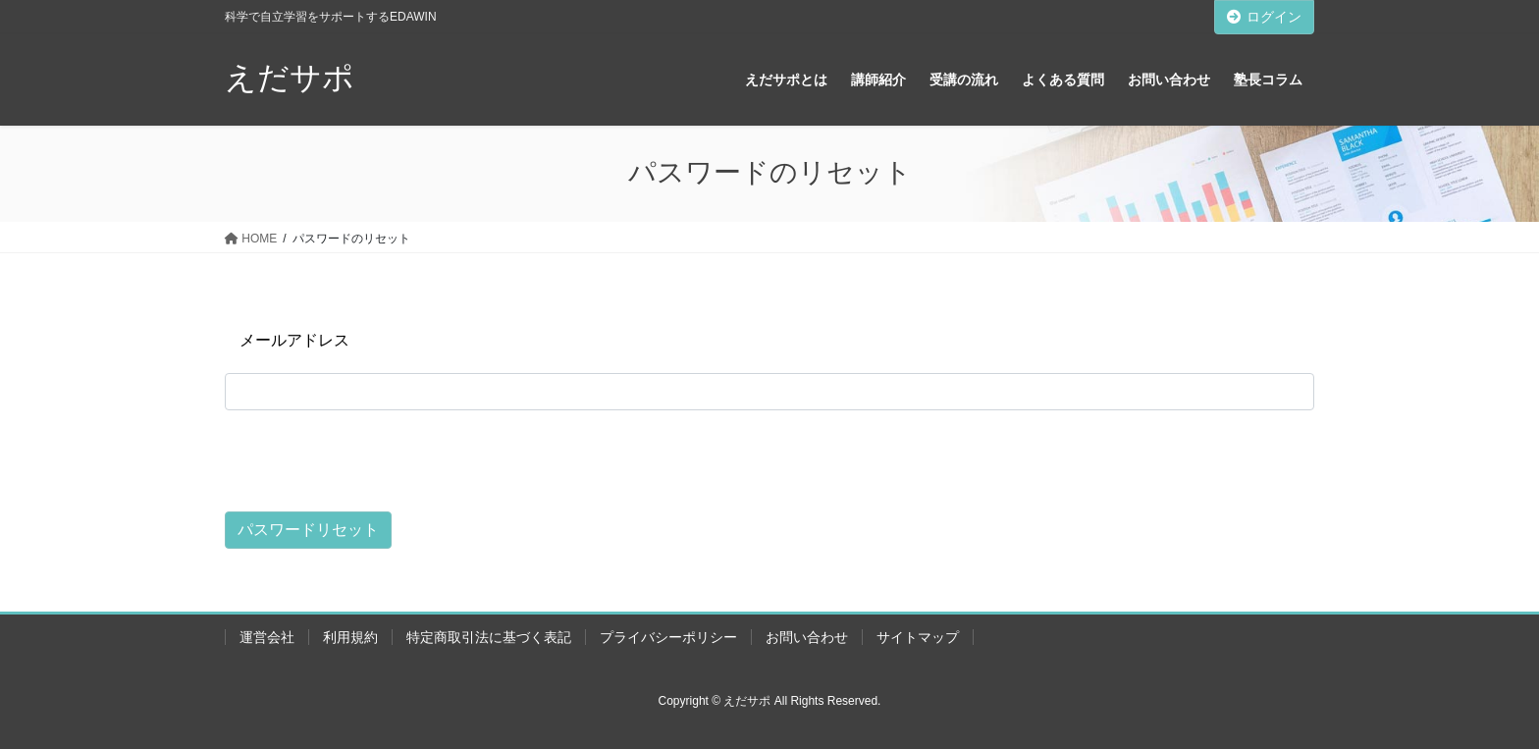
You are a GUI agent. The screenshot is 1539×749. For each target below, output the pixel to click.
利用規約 (350, 637)
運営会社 (266, 637)
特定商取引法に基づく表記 (488, 637)
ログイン (1264, 17)
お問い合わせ (807, 637)
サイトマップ (917, 637)
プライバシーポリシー (668, 637)
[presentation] (374, 458)
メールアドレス (294, 340)
